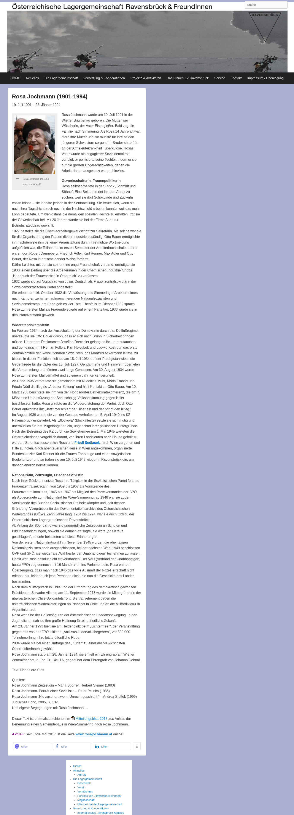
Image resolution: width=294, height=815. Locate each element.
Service (219, 78)
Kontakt (236, 78)
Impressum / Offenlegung (265, 78)
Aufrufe (81, 774)
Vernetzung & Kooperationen (104, 78)
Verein (81, 787)
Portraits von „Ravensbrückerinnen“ (99, 795)
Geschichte (84, 783)
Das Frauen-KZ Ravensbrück (188, 78)
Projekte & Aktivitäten (145, 78)
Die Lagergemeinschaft (61, 78)
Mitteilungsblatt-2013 (92, 718)
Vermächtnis (85, 791)
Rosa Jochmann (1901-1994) (50, 96)
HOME (15, 78)
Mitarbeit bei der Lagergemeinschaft (99, 804)
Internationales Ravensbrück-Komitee (100, 812)
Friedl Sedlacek (87, 442)
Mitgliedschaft (85, 800)
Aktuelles (32, 78)
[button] (32, 746)
